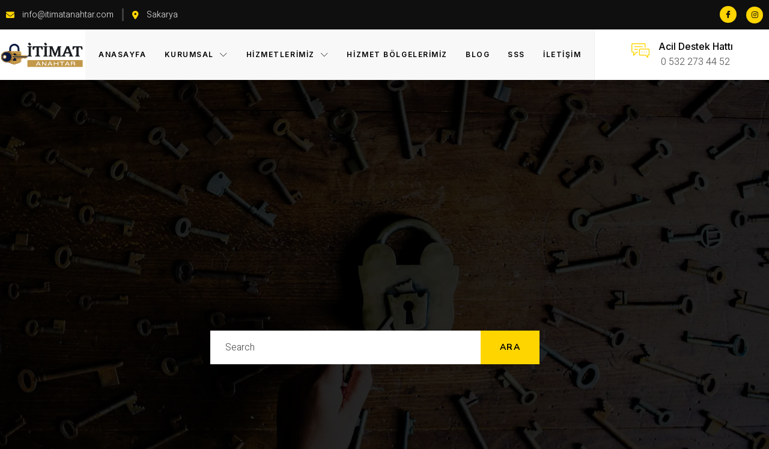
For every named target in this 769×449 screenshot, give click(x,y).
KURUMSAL (196, 54)
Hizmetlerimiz (287, 54)
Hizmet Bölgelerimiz (397, 54)
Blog (478, 54)
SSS (516, 54)
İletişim (562, 54)
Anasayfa (122, 54)
